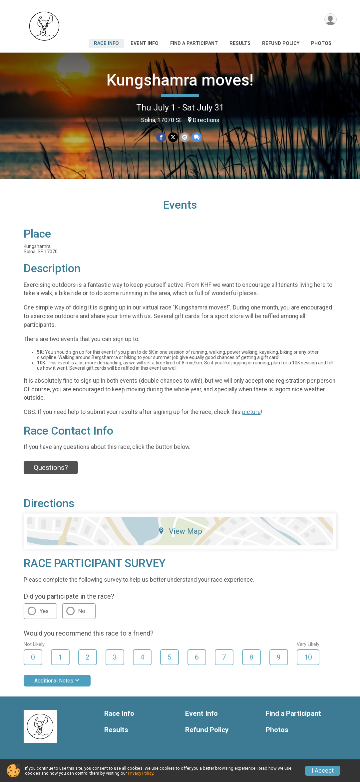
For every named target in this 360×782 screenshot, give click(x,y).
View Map (180, 531)
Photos (321, 43)
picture (251, 412)
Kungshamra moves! (180, 80)
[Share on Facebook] (161, 137)
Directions (206, 120)
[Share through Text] (196, 137)
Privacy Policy (140, 773)
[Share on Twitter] (173, 137)
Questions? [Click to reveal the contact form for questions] (51, 468)
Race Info (106, 43)
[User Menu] (330, 19)
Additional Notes (57, 681)
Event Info (145, 43)
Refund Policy (280, 43)
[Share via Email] (184, 137)
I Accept (323, 770)
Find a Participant (194, 43)
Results (239, 43)
